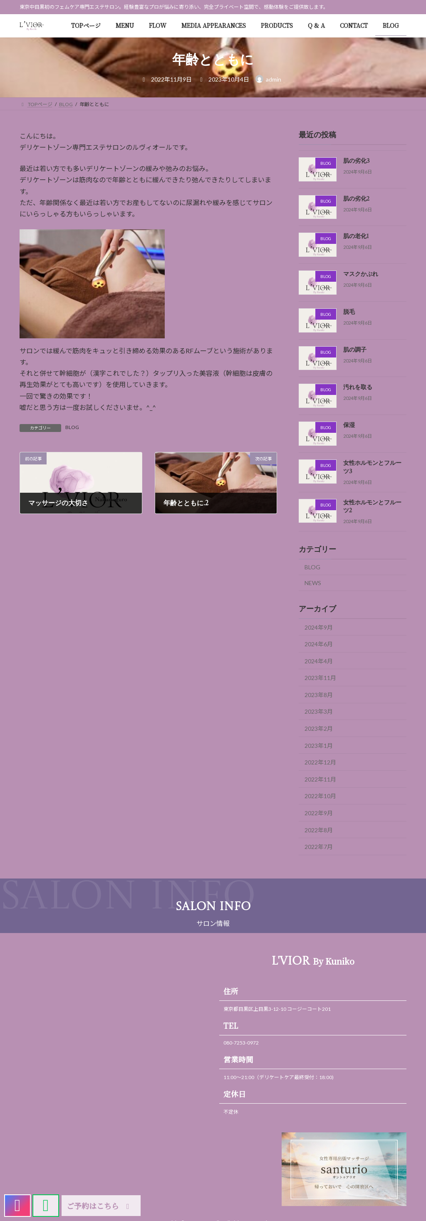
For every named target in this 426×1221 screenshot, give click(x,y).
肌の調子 (355, 350)
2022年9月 (319, 812)
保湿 (349, 425)
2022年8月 (319, 829)
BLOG (72, 427)
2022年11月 (320, 779)
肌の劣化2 (356, 199)
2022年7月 (319, 846)
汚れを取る (357, 387)
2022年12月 (320, 762)
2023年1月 (319, 745)
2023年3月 (319, 711)
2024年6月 (319, 644)
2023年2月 (319, 728)
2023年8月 (319, 694)
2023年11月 (320, 677)
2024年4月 (319, 660)
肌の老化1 (356, 236)
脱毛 (349, 312)
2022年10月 (320, 795)
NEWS (313, 582)
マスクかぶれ (360, 274)
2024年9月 (319, 626)
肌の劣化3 (356, 161)
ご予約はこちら (100, 1205)
